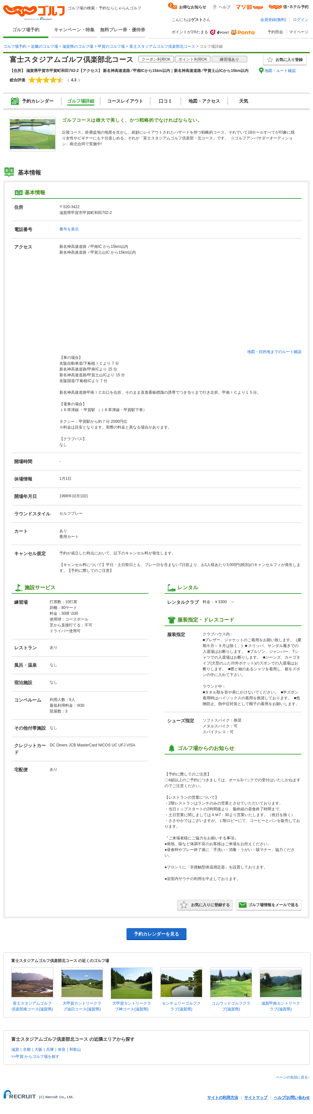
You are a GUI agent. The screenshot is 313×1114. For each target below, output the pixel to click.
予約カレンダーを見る (156, 934)
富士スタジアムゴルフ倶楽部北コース (162, 46)
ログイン (300, 19)
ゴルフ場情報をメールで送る (268, 905)
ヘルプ (224, 7)
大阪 (38, 1049)
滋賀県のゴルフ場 (77, 46)
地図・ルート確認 (280, 70)
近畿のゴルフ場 (44, 46)
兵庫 (50, 1049)
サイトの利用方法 (222, 1097)
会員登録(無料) (273, 19)
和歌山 (75, 1049)
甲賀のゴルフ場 (111, 46)
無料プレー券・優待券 (122, 29)
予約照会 (275, 32)
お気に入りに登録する (205, 905)
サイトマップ (256, 1097)
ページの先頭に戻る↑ (293, 1077)
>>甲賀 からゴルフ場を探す (35, 1056)
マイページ (298, 32)
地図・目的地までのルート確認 (274, 351)
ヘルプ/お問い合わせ (292, 1097)
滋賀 (15, 1049)
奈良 (62, 1049)
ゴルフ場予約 (25, 29)
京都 (27, 1049)
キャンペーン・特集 (74, 29)
